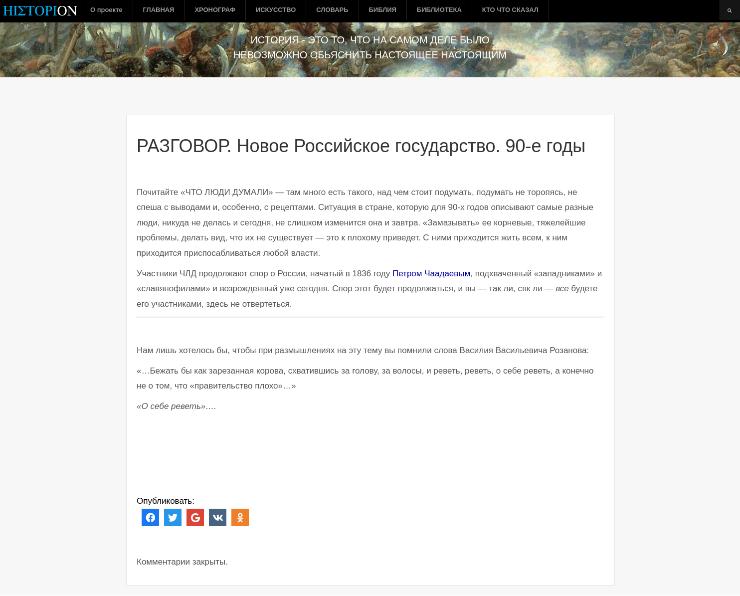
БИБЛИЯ (382, 9)
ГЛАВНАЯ (159, 9)
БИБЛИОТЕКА (439, 9)
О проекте (106, 9)
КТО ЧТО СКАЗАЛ (510, 9)
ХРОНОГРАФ (214, 9)
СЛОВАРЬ (332, 9)
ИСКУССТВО (276, 9)
